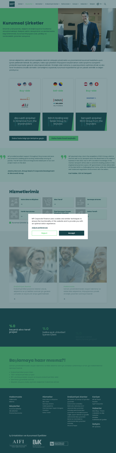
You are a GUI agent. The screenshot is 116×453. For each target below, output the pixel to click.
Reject (44, 233)
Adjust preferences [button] (40, 228)
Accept (71, 233)
